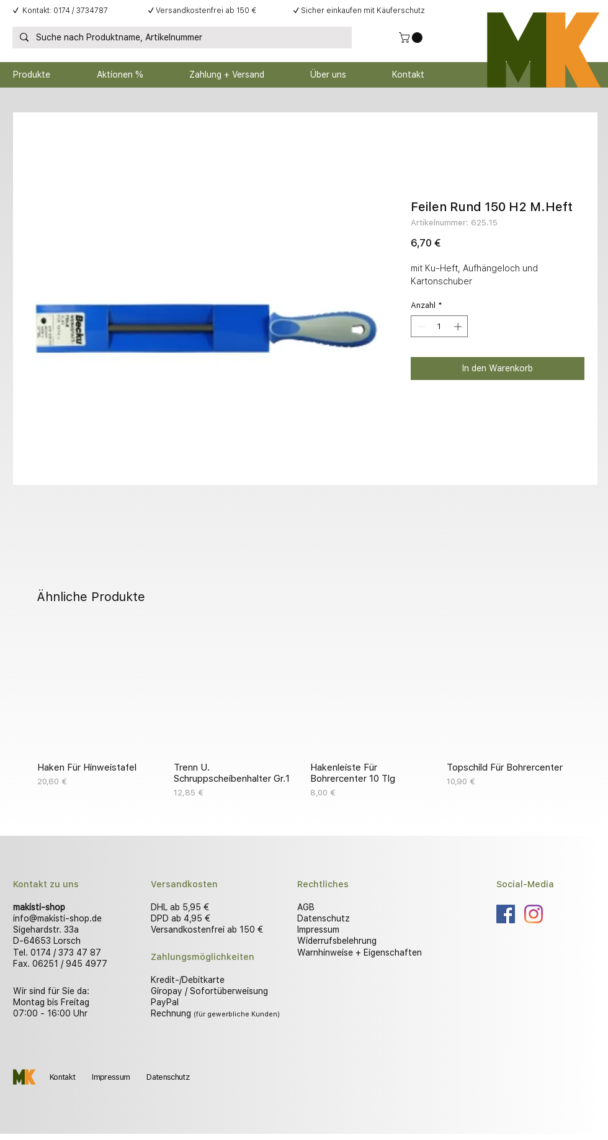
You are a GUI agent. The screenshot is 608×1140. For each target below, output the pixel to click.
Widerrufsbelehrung (337, 941)
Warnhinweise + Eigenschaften (359, 952)
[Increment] (459, 326)
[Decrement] (420, 326)
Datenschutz (323, 918)
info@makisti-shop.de (57, 918)
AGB (306, 907)
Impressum (318, 929)
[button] (412, 37)
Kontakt (62, 1077)
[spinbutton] (439, 326)
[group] (304, 713)
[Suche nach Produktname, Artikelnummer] (181, 38)
